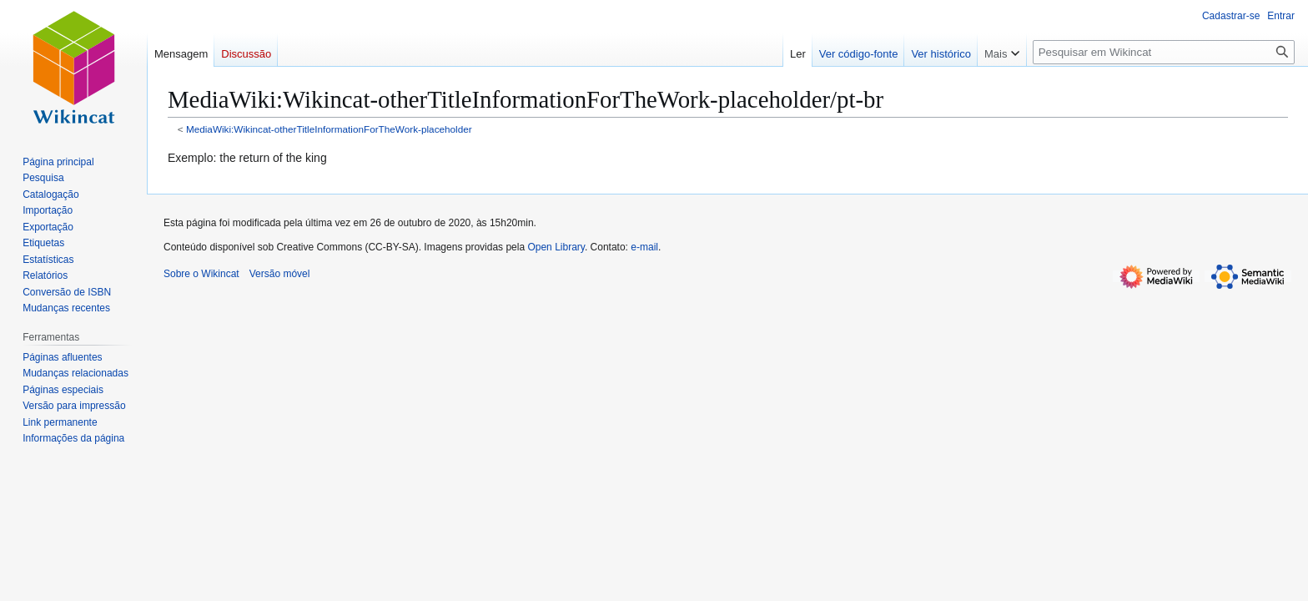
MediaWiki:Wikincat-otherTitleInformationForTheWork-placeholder (329, 129)
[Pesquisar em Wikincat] (1164, 52)
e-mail (644, 247)
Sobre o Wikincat (201, 274)
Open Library (555, 247)
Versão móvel (279, 274)
